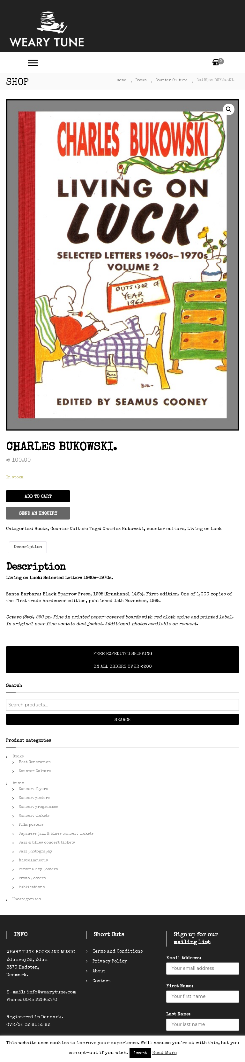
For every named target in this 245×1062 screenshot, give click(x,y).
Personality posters (38, 870)
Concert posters (34, 798)
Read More (164, 1053)
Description (28, 547)
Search (123, 720)
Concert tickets (34, 816)
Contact (101, 981)
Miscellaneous (33, 861)
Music (18, 783)
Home (121, 81)
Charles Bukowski (123, 529)
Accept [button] (140, 1053)
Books (140, 81)
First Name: (179, 986)
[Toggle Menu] (33, 63)
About (99, 971)
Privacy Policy (110, 961)
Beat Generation (35, 762)
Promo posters (32, 879)
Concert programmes (38, 807)
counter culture (165, 529)
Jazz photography (35, 852)
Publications (32, 887)
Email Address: (183, 958)
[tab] (28, 547)
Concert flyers (33, 789)
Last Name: (178, 1014)
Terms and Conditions (118, 951)
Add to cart (38, 497)
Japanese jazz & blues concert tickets (56, 834)
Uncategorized (26, 900)
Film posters (31, 825)
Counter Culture (171, 81)
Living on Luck (204, 529)
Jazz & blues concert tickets (47, 843)
